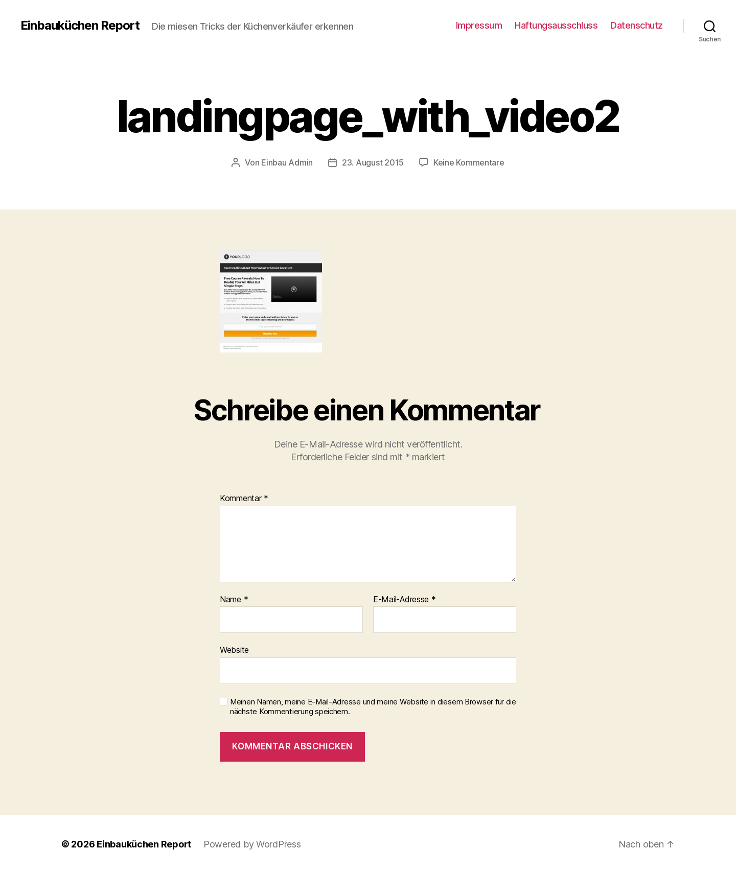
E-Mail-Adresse (404, 599)
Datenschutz (636, 25)
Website (234, 650)
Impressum (479, 25)
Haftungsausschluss (556, 25)
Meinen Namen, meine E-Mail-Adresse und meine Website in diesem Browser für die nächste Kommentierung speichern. (373, 706)
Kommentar (244, 498)
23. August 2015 (373, 162)
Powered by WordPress (252, 844)
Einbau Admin (287, 162)
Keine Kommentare (468, 162)
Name (234, 599)
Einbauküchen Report (80, 25)
